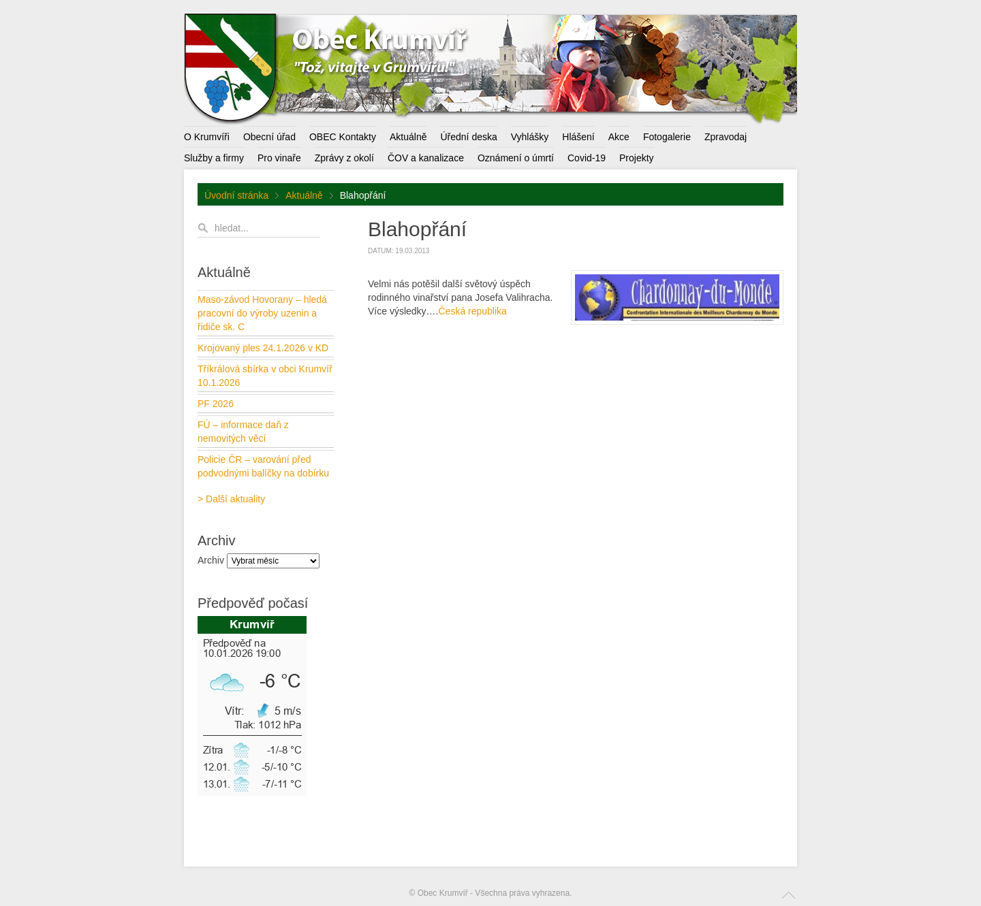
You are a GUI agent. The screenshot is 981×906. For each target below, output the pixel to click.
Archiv (211, 560)
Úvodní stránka (236, 195)
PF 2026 (216, 403)
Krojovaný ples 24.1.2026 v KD (263, 347)
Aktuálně (303, 195)
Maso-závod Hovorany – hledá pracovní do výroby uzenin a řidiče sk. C (262, 313)
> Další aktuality (231, 499)
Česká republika (472, 311)
